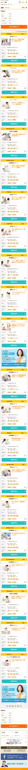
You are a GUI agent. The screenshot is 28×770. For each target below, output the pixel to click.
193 (12, 706)
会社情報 (3, 732)
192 (10, 706)
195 (18, 706)
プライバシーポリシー (6, 735)
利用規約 (16, 732)
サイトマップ (17, 735)
